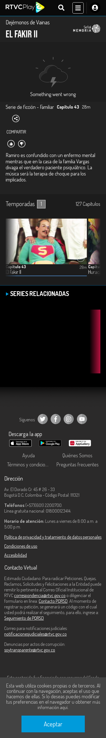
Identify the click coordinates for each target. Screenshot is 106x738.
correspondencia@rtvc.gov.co (40, 595)
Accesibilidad (15, 555)
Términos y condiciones (29, 464)
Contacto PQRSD (53, 601)
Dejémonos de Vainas (28, 22)
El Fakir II (13, 272)
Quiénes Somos (77, 455)
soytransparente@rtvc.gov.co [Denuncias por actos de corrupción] (29, 650)
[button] (93, 252)
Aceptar (53, 724)
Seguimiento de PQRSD (24, 618)
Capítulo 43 (16, 266)
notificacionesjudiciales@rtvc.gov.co (35, 634)
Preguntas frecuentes (77, 464)
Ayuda (28, 455)
